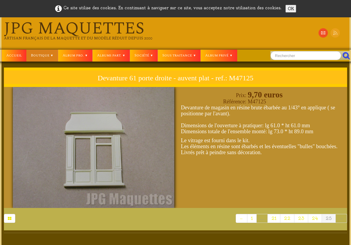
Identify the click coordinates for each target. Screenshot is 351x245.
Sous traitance (179, 55)
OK (291, 8)
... (262, 218)
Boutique (42, 55)
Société (143, 55)
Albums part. (111, 55)
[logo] (78, 30)
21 (273, 218)
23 (301, 218)
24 (315, 218)
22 (287, 218)
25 (329, 218)
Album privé (218, 55)
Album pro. (75, 55)
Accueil (14, 55)
